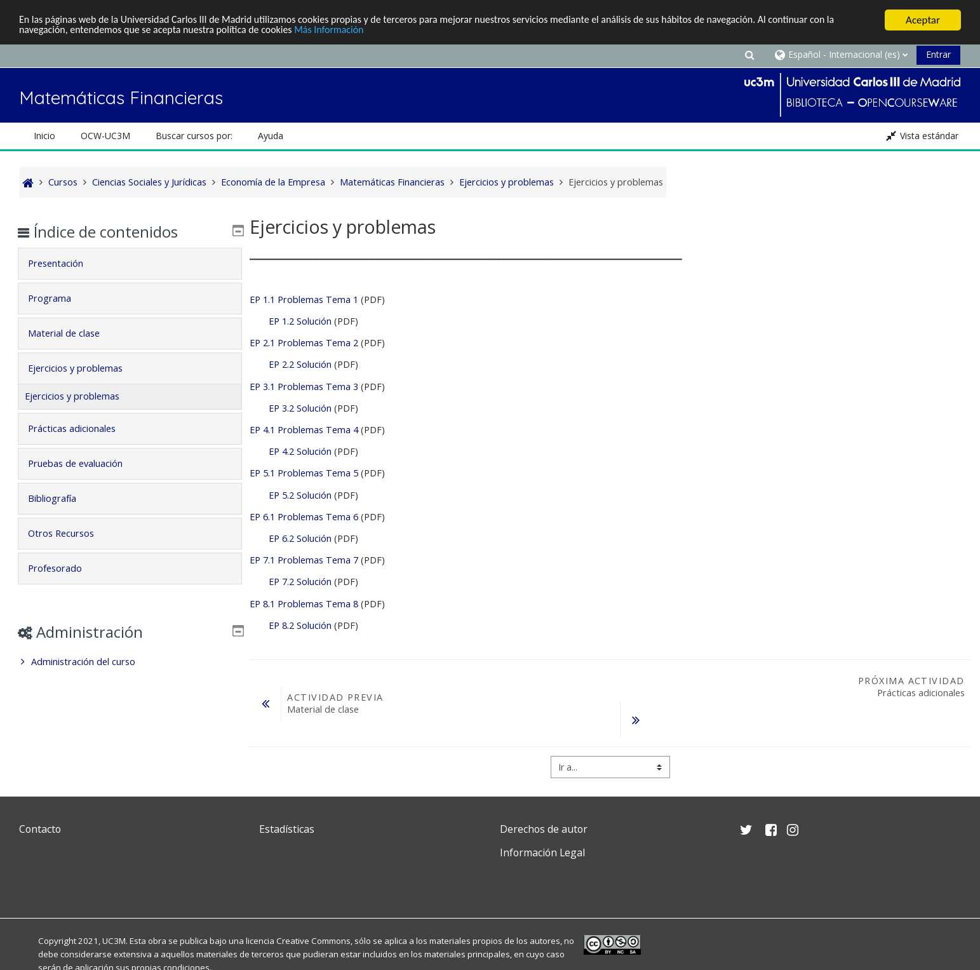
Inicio (44, 136)
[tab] (130, 263)
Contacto (40, 829)
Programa (59, 298)
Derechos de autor (543, 829)
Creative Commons (313, 940)
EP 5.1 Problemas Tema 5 (304, 473)
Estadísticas (286, 829)
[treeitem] (129, 662)
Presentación (65, 263)
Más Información (378, 31)
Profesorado (64, 568)
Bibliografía (61, 498)
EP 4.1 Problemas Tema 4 (304, 430)
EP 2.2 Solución (300, 364)
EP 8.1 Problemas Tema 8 (304, 604)
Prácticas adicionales (81, 428)
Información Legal (542, 852)
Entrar (938, 54)
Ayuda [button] (270, 136)
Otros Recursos (70, 533)
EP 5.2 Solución (301, 495)
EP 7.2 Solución (300, 582)
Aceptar (923, 20)
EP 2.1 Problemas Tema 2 (304, 343)
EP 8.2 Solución (300, 625)
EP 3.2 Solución (300, 408)
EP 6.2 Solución (300, 538)
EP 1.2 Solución (300, 321)
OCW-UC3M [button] (105, 136)
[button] (749, 54)
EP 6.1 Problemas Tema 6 (304, 517)
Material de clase (73, 333)
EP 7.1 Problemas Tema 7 (304, 560)
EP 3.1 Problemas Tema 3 (305, 387)
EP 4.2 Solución (300, 451)
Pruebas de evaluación (84, 463)
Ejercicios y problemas (84, 368)
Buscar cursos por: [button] (194, 136)
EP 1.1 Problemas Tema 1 (304, 299)
